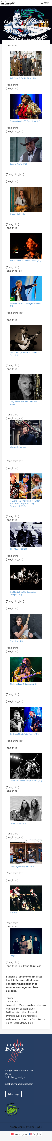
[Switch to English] (35, 1134)
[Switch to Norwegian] (19, 1134)
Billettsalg (13, 1094)
